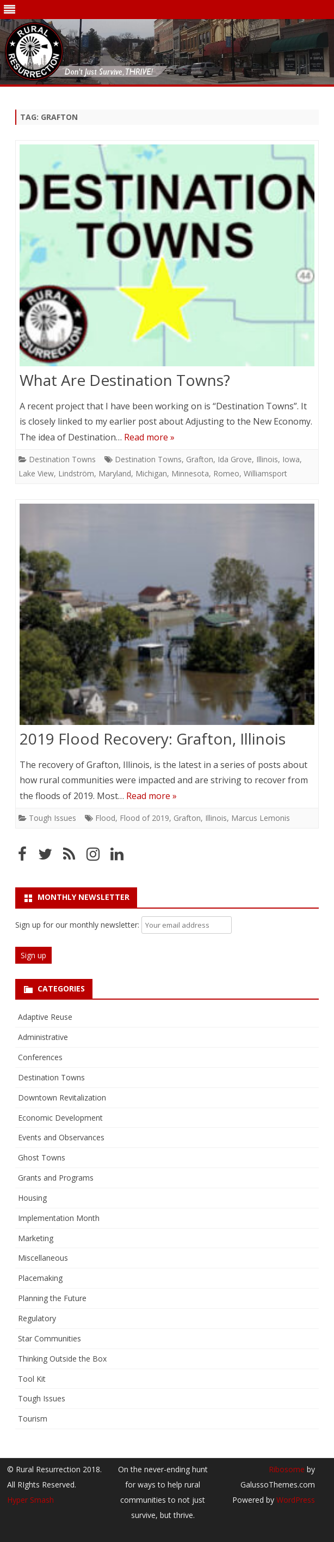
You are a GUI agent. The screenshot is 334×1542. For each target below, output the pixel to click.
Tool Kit (32, 1379)
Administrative (43, 1037)
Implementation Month (59, 1218)
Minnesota (190, 473)
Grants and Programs (56, 1177)
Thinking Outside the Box (62, 1358)
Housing (32, 1198)
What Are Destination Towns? (125, 380)
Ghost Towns (41, 1157)
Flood (105, 818)
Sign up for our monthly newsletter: (78, 925)
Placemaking (40, 1278)
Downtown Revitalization (62, 1097)
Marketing (35, 1238)
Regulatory (37, 1318)
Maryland (114, 473)
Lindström (76, 473)
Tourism (32, 1418)
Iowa (291, 459)
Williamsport (265, 473)
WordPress (294, 1500)
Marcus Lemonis (260, 818)
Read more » (149, 437)
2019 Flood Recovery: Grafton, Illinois (153, 738)
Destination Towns (62, 459)
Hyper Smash (30, 1500)
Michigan (151, 473)
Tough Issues (52, 818)
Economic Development (60, 1117)
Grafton (199, 459)
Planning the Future (52, 1298)
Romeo (226, 473)
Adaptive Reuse (45, 1017)
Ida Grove (235, 459)
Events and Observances (61, 1137)
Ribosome (287, 1469)
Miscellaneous (43, 1258)
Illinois (267, 459)
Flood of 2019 (144, 818)
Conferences (40, 1057)
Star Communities (49, 1338)
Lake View (36, 473)
